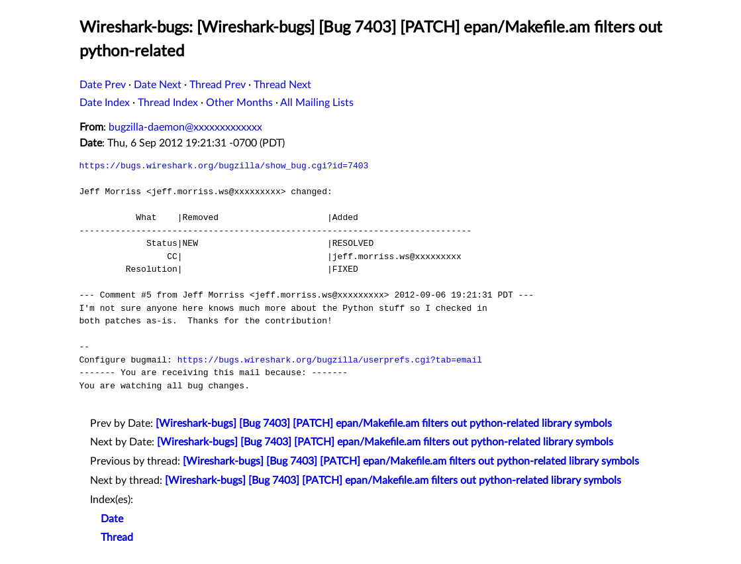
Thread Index (168, 102)
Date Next (157, 85)
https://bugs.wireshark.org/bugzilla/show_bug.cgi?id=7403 (224, 166)
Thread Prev (217, 85)
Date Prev (102, 85)
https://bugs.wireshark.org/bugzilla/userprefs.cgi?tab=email (329, 360)
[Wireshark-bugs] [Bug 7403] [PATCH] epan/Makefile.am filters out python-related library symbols (384, 423)
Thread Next (282, 85)
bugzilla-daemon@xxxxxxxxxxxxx (185, 127)
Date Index (104, 102)
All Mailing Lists (317, 102)
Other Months (239, 102)
